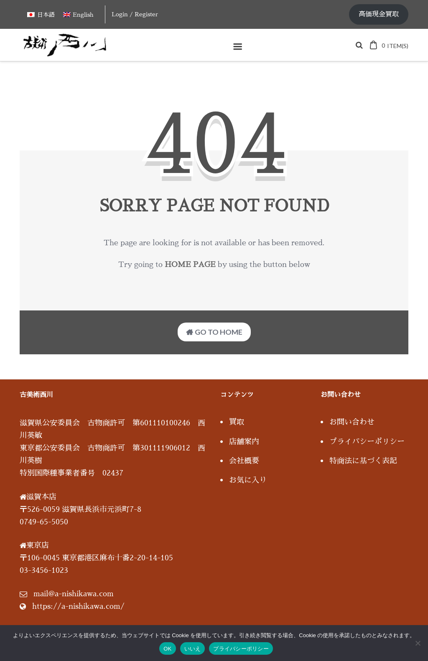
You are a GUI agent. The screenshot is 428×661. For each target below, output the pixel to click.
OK (167, 649)
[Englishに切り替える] (78, 14)
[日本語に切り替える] (41, 14)
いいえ (192, 649)
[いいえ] (417, 643)
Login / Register (135, 14)
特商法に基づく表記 (363, 461)
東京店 (37, 545)
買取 (236, 422)
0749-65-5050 (44, 522)
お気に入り (248, 480)
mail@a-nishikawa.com (73, 593)
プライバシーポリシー (367, 441)
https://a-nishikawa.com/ (78, 606)
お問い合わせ (351, 422)
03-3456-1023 (44, 570)
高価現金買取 (379, 14)
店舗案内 (244, 441)
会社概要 (244, 461)
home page (190, 264)
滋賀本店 (41, 497)
